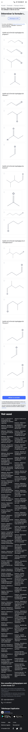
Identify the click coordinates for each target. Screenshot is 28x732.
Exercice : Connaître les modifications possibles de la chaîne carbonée (21, 590)
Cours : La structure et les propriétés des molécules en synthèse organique (7, 421)
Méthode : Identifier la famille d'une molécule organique (7, 427)
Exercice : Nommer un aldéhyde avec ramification (7, 629)
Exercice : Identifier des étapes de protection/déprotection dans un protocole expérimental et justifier (21, 628)
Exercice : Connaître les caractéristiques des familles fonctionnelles (7, 542)
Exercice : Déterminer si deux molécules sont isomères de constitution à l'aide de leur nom (21, 529)
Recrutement (16, 725)
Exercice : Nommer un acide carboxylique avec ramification (7, 640)
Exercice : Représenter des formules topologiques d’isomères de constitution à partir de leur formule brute (21, 538)
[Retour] (2, 2)
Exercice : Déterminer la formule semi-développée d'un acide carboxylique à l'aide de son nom (20, 425)
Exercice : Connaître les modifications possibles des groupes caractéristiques (21, 596)
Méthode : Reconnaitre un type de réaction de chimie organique (7, 468)
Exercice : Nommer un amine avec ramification (7, 650)
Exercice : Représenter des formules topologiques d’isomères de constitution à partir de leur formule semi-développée (21, 549)
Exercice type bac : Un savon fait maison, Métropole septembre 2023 (20, 674)
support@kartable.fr (9, 699)
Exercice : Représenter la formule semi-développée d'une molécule (7, 505)
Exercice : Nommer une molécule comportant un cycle (21, 472)
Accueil (3, 5)
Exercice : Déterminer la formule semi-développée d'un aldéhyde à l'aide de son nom (6, 669)
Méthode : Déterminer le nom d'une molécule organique (7, 432)
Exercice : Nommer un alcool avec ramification (7, 624)
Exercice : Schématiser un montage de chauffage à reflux (20, 569)
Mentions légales (5, 725)
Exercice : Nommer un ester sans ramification (7, 608)
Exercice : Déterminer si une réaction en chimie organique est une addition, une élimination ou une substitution (21, 605)
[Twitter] (17, 728)
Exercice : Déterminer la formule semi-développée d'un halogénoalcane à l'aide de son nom (20, 465)
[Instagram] (20, 728)
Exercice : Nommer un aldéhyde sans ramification (7, 592)
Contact (3, 722)
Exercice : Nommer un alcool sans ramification (7, 587)
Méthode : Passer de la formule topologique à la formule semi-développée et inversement (7, 447)
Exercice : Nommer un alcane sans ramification (7, 547)
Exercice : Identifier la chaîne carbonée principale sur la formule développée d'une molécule (6, 526)
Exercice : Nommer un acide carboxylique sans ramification (7, 603)
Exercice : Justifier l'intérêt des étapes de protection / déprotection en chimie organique (21, 637)
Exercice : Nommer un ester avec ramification (7, 645)
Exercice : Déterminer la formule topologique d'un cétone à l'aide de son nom (21, 486)
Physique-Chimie (18, 5)
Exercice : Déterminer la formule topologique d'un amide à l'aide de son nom (21, 515)
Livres (14, 722)
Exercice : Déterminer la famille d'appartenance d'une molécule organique (6, 581)
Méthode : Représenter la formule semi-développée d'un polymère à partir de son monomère (7, 461)
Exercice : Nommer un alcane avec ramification (7, 557)
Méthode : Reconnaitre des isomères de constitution (7, 455)
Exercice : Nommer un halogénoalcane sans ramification (20, 453)
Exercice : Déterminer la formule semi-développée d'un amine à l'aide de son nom (21, 440)
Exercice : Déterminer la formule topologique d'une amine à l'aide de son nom (21, 508)
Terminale (9, 5)
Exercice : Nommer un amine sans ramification (7, 613)
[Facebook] (13, 728)
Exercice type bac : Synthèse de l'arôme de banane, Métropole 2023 (21, 654)
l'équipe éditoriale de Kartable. (19, 24)
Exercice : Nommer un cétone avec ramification (7, 635)
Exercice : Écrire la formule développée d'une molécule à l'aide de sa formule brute (7, 490)
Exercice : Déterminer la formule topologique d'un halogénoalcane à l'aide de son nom (21, 521)
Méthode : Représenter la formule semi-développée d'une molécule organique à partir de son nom (7, 439)
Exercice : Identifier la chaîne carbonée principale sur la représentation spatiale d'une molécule (7, 518)
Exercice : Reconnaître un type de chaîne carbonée (7, 511)
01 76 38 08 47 (20, 2)
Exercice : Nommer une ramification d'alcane (7, 552)
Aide (9, 722)
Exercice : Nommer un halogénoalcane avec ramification (20, 459)
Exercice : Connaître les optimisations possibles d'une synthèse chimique (21, 563)
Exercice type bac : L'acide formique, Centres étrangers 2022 (21, 660)
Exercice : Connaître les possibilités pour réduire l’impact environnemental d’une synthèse (21, 646)
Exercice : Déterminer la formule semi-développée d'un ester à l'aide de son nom (20, 433)
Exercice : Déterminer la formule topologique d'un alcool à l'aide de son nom (21, 479)
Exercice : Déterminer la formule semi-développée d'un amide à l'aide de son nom (21, 447)
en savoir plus (23, 403)
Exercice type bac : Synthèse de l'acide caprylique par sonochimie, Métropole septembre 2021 (21, 666)
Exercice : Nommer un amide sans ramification (7, 618)
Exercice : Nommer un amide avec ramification (7, 655)
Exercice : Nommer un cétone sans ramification (7, 598)
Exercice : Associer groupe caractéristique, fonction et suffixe (7, 575)
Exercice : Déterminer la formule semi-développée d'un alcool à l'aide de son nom (7, 662)
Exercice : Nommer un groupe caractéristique (7, 570)
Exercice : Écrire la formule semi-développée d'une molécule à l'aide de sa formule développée (7, 497)
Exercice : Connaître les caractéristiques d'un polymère (21, 557)
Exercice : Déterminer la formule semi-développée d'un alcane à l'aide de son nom (7, 563)
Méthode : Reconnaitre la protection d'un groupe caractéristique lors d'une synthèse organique (7, 475)
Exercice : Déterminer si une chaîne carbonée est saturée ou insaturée (7, 483)
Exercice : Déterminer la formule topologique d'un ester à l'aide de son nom (21, 501)
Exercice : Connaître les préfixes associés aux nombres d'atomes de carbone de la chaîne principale (7, 535)
